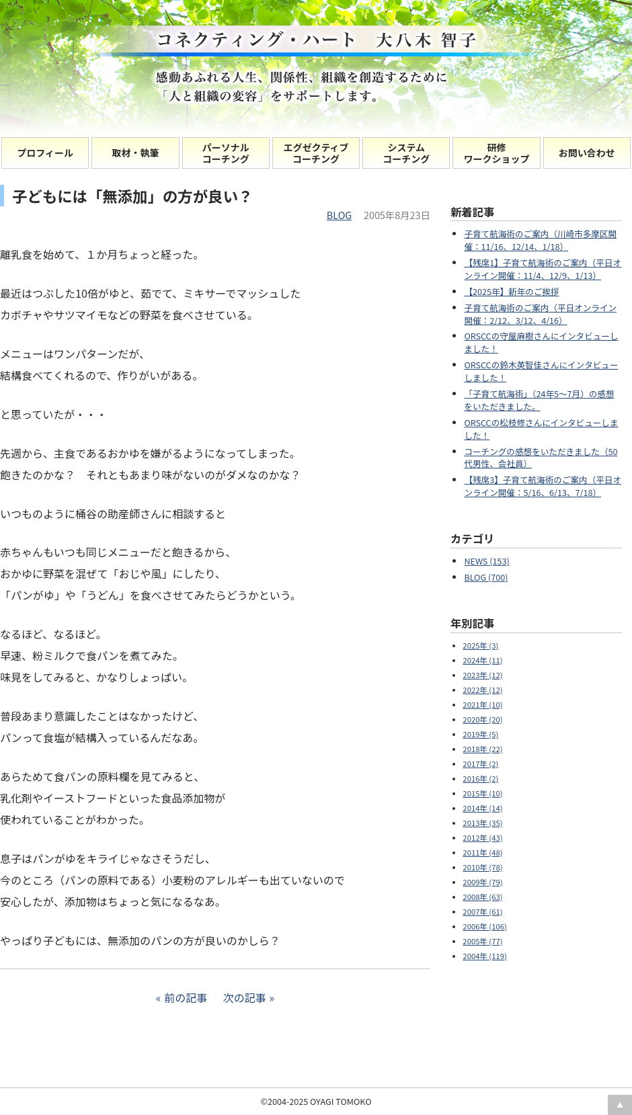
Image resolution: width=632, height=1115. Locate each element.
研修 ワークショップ (497, 152)
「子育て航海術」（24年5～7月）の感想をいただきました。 (539, 400)
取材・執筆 (135, 152)
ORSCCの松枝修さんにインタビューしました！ (541, 429)
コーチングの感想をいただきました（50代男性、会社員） (540, 457)
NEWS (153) (486, 560)
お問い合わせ (587, 152)
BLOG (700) (486, 577)
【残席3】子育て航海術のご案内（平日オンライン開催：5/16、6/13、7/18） (542, 486)
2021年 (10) (482, 704)
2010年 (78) (482, 867)
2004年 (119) (485, 955)
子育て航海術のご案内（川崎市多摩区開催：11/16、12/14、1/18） (540, 240)
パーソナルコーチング (225, 152)
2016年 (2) (480, 778)
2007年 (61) (482, 911)
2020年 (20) (482, 719)
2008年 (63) (482, 896)
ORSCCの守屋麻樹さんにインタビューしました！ (541, 342)
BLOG (339, 215)
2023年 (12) (482, 674)
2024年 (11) (482, 660)
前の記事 (185, 997)
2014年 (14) (482, 807)
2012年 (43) (482, 837)
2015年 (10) (482, 793)
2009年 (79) (482, 881)
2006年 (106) (485, 926)
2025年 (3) (480, 645)
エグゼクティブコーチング (315, 152)
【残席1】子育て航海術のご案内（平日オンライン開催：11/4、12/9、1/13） (542, 269)
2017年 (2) (480, 763)
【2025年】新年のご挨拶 (511, 291)
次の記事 (244, 997)
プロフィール (45, 152)
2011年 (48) (482, 852)
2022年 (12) (482, 689)
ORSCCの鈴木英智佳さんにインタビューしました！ (541, 371)
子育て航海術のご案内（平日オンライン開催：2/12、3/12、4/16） (540, 314)
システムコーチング (406, 152)
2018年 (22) (482, 748)
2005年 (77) (482, 941)
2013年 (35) (482, 822)
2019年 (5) (480, 734)
